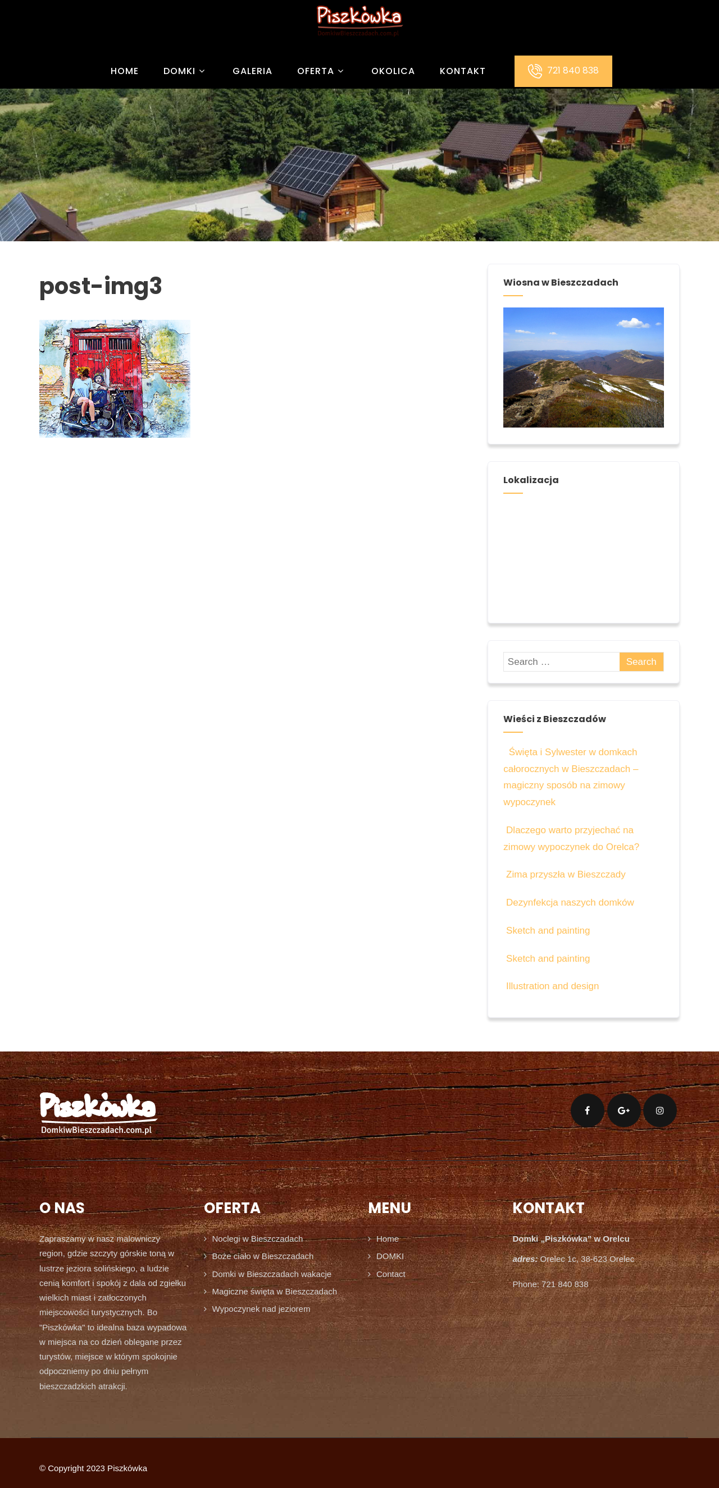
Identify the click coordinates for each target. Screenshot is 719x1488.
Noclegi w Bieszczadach (257, 1238)
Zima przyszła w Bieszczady (564, 874)
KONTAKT (463, 71)
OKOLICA (393, 71)
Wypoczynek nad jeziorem (261, 1309)
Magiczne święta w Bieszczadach (275, 1291)
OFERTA (322, 71)
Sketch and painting (546, 930)
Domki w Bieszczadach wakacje (272, 1274)
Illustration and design (551, 986)
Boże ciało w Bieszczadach (263, 1256)
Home (125, 71)
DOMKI (185, 71)
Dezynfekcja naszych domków (568, 902)
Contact (391, 1274)
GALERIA (252, 71)
